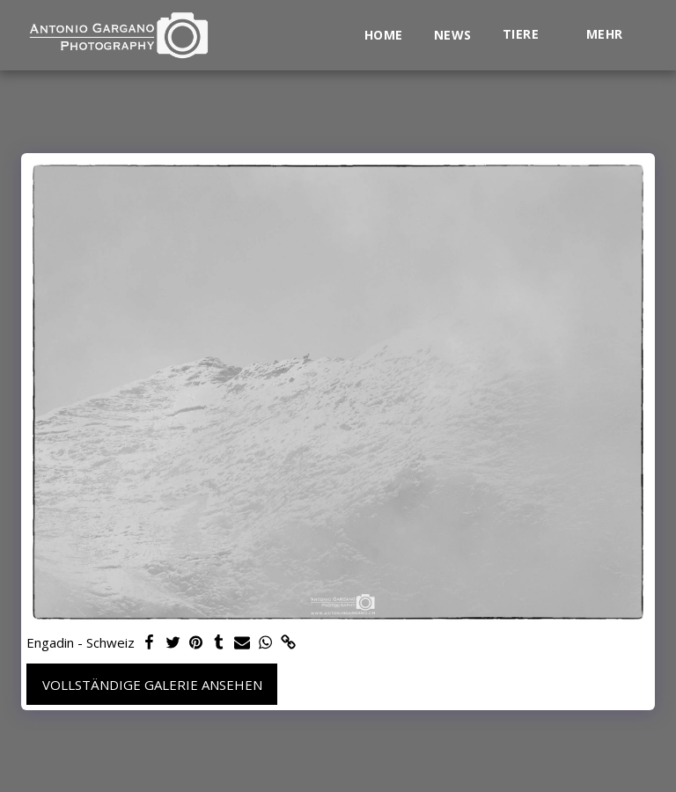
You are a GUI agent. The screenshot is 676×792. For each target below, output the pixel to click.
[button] (529, 34)
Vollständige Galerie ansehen (152, 684)
